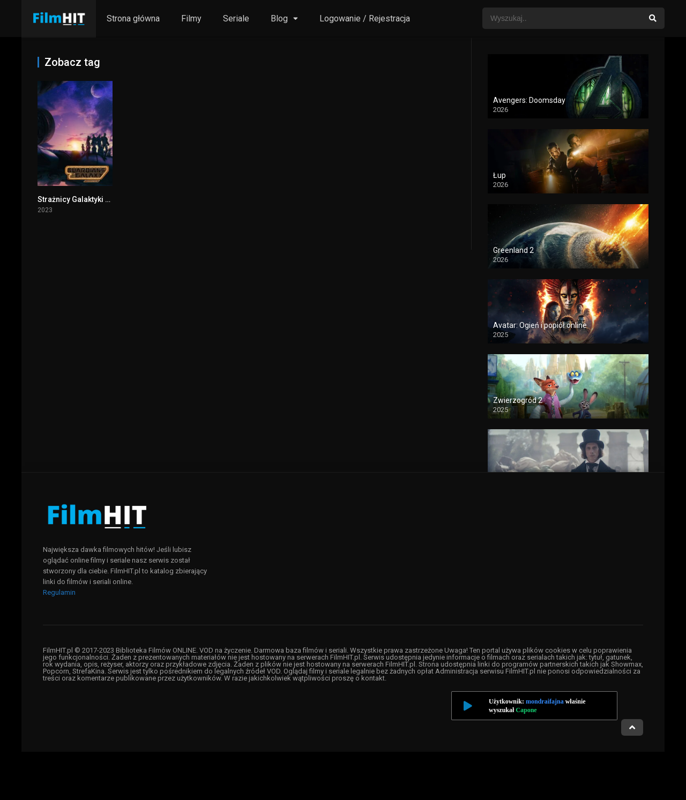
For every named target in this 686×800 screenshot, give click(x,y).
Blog (279, 18)
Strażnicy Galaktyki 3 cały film (89, 199)
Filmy (191, 18)
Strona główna (133, 18)
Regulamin (59, 592)
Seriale (236, 18)
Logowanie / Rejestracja (364, 18)
